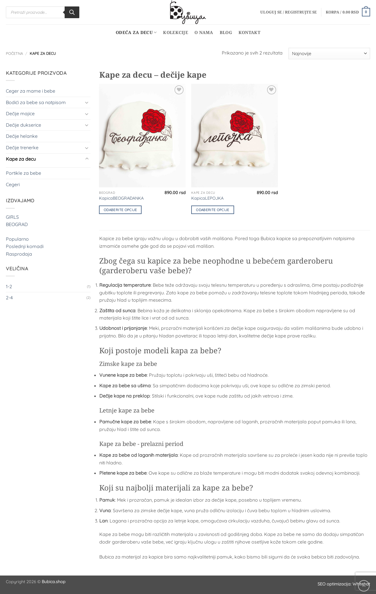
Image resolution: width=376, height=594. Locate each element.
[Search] (72, 12)
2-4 (9, 298)
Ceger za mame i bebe (30, 91)
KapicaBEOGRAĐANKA (121, 198)
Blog (226, 32)
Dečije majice (20, 113)
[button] (288, 12)
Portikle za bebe (23, 173)
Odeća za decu (136, 32)
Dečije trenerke (22, 147)
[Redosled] (329, 53)
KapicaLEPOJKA (207, 198)
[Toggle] (86, 102)
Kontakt (249, 32)
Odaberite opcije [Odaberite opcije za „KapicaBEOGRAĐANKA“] (120, 210)
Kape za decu (21, 159)
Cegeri (13, 184)
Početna (14, 53)
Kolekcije (175, 32)
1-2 (9, 286)
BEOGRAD (17, 224)
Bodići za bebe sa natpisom (36, 102)
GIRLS (12, 217)
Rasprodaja (19, 254)
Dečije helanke (22, 136)
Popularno (17, 239)
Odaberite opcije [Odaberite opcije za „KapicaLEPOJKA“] (212, 210)
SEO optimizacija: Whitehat (344, 584)
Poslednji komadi (24, 246)
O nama (203, 32)
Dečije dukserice (23, 125)
